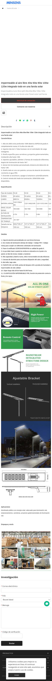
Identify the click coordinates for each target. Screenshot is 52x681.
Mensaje (5, 605)
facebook (16, 120)
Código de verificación (10, 632)
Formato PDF (3, 112)
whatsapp (27, 120)
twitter (24, 120)
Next (48, 44)
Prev (4, 44)
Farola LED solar (12, 8)
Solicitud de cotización (26, 100)
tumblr (35, 120)
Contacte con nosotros (26, 107)
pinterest (31, 120)
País (3, 596)
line (20, 120)
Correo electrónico (9, 586)
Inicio (2, 8)
